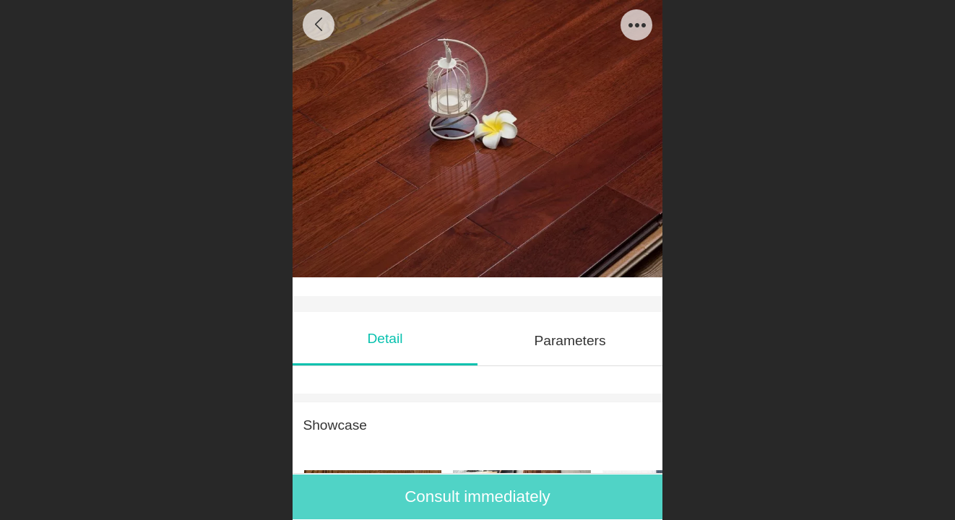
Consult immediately (477, 497)
